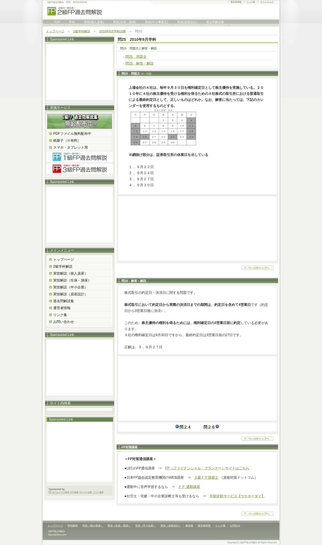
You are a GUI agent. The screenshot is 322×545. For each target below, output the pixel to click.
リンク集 (251, 1)
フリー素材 (98, 492)
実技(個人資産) (94, 22)
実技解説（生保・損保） (72, 280)
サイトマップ (266, 1)
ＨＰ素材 (74, 492)
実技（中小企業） (145, 525)
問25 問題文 (136, 57)
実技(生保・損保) (124, 22)
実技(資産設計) (187, 22)
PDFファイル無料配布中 (72, 133)
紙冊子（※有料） (67, 140)
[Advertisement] (197, 228)
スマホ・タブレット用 (70, 147)
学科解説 (72, 525)
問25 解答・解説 (139, 63)
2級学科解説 (81, 31)
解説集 (189, 525)
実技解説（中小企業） (70, 287)
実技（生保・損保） (119, 525)
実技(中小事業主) (156, 22)
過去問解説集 (215, 22)
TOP (57, 22)
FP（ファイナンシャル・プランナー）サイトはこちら (207, 468)
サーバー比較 (85, 492)
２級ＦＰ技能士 (206, 477)
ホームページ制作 (60, 492)
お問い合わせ (63, 322)
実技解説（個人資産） (70, 273)
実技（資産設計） (170, 525)
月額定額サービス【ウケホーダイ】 (237, 496)
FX (50, 492)
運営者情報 (236, 1)
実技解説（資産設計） (70, 294)
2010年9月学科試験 (112, 31)
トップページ (55, 31)
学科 (72, 22)
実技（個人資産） (92, 525)
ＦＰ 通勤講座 (189, 487)
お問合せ (235, 525)
